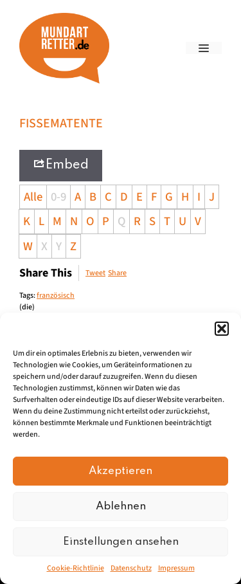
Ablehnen (121, 506)
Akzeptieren (120, 471)
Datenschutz (131, 568)
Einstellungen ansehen (121, 541)
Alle (33, 196)
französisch (56, 295)
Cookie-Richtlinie (75, 568)
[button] (221, 328)
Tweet (95, 273)
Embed (61, 164)
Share (117, 273)
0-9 (58, 196)
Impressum (176, 568)
